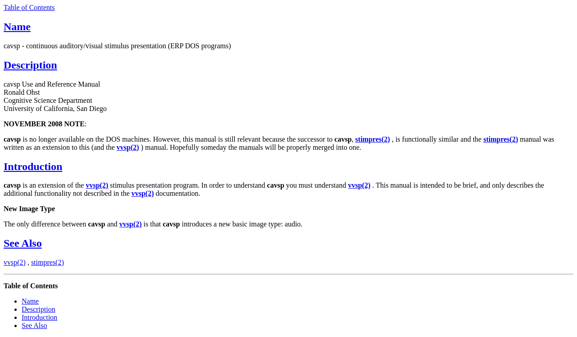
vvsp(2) (15, 262)
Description (30, 65)
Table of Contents (29, 7)
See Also (23, 243)
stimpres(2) (47, 262)
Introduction (33, 166)
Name (17, 26)
